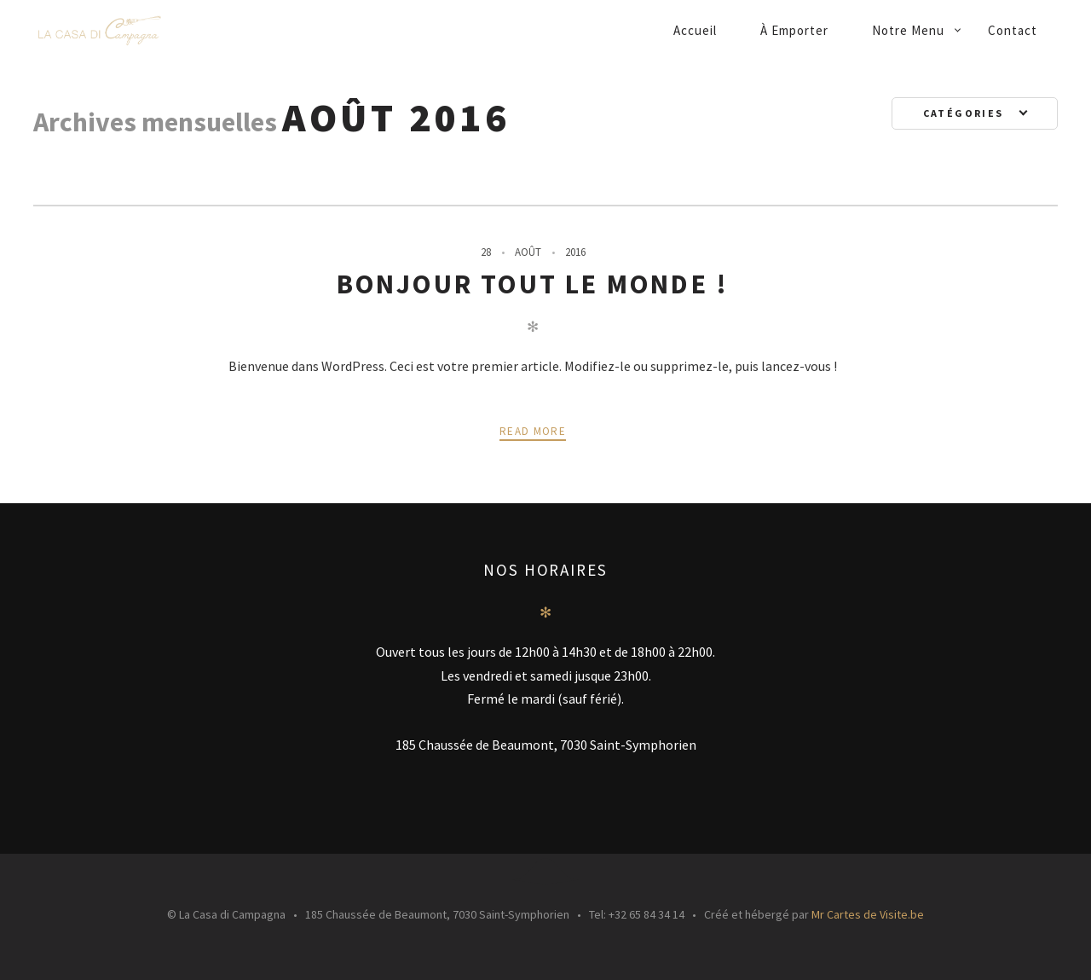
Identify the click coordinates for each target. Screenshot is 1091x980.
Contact (1012, 30)
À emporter (794, 30)
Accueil (695, 30)
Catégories (965, 113)
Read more (532, 431)
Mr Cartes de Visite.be (867, 914)
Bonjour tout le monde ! (533, 284)
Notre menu (908, 30)
